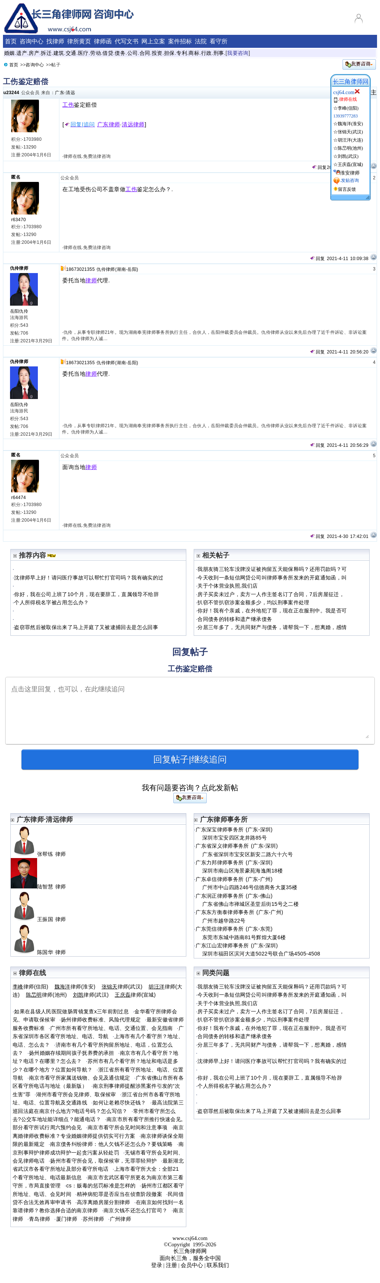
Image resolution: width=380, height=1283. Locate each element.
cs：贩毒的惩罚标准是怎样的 (100, 1186)
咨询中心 (31, 41)
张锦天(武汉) (350, 131)
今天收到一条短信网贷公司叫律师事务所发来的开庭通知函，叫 (272, 578)
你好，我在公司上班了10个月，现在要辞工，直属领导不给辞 (86, 594)
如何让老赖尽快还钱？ (119, 1103)
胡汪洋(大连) (350, 140)
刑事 (218, 53)
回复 (319, 167)
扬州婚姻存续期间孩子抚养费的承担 (71, 1053)
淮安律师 (350, 173)
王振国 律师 (41, 919)
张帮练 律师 (41, 854)
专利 (181, 53)
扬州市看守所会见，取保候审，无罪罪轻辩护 (103, 1161)
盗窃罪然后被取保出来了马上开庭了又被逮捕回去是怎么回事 (86, 627)
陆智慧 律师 (41, 887)
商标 (194, 53)
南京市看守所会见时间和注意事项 (127, 1127)
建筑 (58, 53)
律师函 (103, 41)
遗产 (21, 53)
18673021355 (80, 269)
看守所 (218, 41)
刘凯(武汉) (348, 156)
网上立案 (153, 41)
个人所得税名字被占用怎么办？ (51, 602)
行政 (206, 53)
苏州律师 (93, 1219)
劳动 (95, 53)
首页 (11, 41)
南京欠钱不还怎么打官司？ (135, 1210)
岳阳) (132, 269)
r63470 (18, 219)
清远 (70, 92)
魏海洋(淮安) (350, 123)
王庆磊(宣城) (350, 164)
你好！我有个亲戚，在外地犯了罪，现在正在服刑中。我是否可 (272, 611)
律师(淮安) (75, 987)
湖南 (121, 269)
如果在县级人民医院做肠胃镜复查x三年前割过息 (71, 1011)
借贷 (107, 53)
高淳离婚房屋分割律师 (103, 1202)
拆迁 (46, 53)
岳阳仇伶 (19, 311)
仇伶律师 (19, 268)
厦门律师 (66, 1219)
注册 (171, 1265)
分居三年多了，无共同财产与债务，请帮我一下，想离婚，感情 (272, 627)
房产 (34, 53)
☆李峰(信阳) (345, 108)
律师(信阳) (30, 987)
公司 (132, 53)
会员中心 (192, 1265)
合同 (145, 53)
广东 (59, 92)
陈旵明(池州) (350, 148)
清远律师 (133, 124)
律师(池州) (46, 995)
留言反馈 (347, 189)
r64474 (18, 497)
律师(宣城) (135, 995)
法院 (201, 41)
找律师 (55, 41)
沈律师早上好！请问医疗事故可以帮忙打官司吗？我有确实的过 (88, 578)
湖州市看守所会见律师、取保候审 (76, 1094)
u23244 (11, 92)
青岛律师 (39, 1219)
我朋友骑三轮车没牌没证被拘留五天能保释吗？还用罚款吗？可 (272, 569)
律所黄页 (79, 41)
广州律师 (120, 1219)
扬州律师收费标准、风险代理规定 (101, 1020)
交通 (71, 53)
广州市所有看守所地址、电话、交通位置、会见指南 (111, 1028)
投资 (157, 53)
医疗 (83, 53)
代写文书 (126, 41)
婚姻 (9, 53)
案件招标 (180, 41)
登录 (156, 1265)
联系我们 (218, 1265)
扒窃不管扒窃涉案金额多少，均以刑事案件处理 (253, 602)
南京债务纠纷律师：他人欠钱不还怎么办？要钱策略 (111, 1144)
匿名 (15, 177)
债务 (120, 53)
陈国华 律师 (41, 952)
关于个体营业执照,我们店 (227, 586)
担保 (169, 53)
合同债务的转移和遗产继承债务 (234, 619)
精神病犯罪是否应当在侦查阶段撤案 (119, 1194)
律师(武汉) (122, 987)
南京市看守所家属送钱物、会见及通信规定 (79, 1078)
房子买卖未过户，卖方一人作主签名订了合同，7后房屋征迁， (270, 594)
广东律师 (108, 124)
